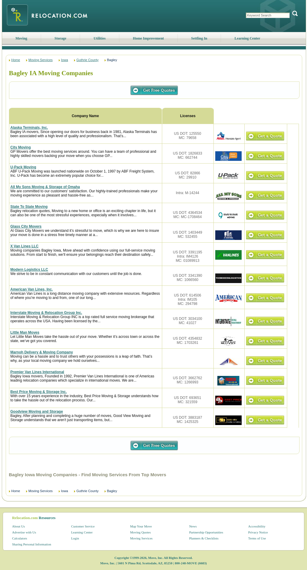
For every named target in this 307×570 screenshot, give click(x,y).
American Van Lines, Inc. (31, 289)
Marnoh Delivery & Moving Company (41, 352)
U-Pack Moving (23, 167)
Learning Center (247, 38)
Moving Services (40, 60)
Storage (60, 38)
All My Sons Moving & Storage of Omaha (45, 187)
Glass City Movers (26, 226)
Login (75, 538)
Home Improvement (148, 38)
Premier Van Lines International (37, 372)
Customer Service (83, 526)
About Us (18, 526)
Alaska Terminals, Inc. (29, 128)
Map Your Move (141, 526)
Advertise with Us (24, 532)
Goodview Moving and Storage (36, 411)
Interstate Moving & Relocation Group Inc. (46, 313)
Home (15, 60)
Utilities (100, 38)
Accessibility (256, 526)
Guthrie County (87, 60)
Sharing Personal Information (31, 544)
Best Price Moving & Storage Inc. (38, 392)
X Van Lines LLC (24, 246)
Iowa (64, 60)
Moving (21, 38)
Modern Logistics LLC (29, 269)
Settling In (199, 38)
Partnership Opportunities (206, 532)
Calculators (19, 538)
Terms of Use (257, 538)
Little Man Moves (25, 332)
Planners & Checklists (204, 538)
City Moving (20, 147)
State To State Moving (29, 207)
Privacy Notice (258, 532)
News (193, 526)
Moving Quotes (140, 532)
